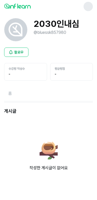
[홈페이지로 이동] (10, 93)
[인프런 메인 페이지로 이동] (30, 6)
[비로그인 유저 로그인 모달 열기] (16, 52)
